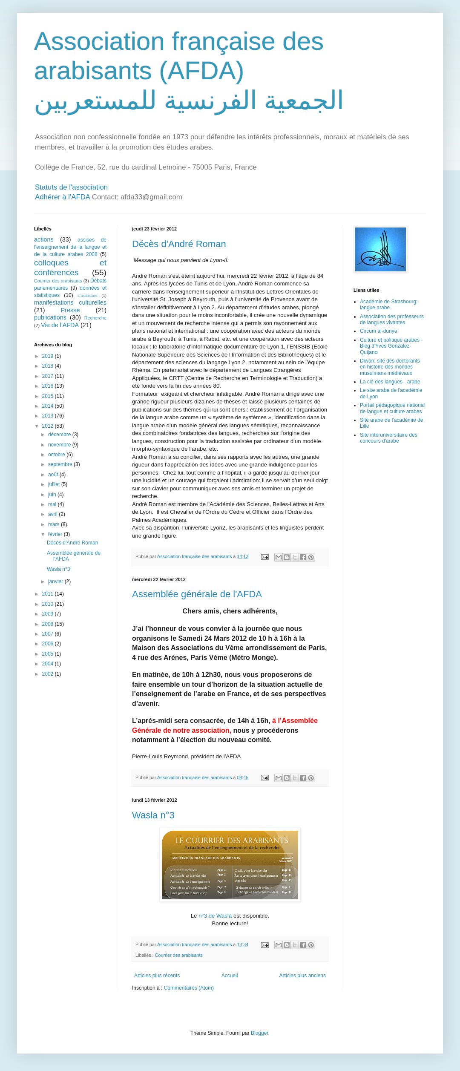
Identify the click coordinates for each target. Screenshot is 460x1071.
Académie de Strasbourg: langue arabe (388, 305)
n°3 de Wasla (215, 916)
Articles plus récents (157, 976)
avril (53, 514)
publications (50, 317)
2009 (48, 614)
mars (54, 524)
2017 (48, 376)
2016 (48, 386)
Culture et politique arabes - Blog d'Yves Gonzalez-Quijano (391, 346)
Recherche (95, 317)
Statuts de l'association (71, 187)
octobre (57, 455)
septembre (61, 464)
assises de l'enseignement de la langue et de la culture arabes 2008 (70, 247)
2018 (48, 366)
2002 (48, 674)
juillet (54, 484)
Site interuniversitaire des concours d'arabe (388, 438)
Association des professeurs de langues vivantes (392, 319)
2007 (48, 634)
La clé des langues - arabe (390, 382)
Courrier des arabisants (179, 955)
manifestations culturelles (70, 302)
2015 (48, 396)
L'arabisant (88, 295)
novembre (60, 445)
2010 (48, 604)
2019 (48, 356)
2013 (48, 416)
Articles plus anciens (302, 976)
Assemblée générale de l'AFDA (197, 594)
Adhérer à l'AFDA (62, 197)
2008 (48, 624)
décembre (60, 435)
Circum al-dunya (378, 331)
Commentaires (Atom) (189, 988)
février (56, 534)
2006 (48, 644)
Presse (70, 310)
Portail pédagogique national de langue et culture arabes (392, 408)
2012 (48, 426)
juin (53, 495)
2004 (48, 664)
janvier (56, 581)
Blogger (259, 1033)
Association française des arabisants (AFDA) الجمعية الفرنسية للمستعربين (189, 71)
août (54, 475)
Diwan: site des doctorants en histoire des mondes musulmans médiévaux (390, 367)
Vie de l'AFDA (60, 325)
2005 (48, 654)
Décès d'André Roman (179, 244)
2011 (48, 594)
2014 (48, 406)
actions (44, 239)
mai (53, 504)
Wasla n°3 (153, 815)
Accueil (229, 976)
